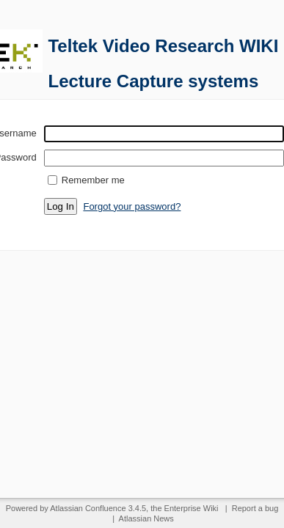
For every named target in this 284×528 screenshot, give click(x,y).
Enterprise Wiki (191, 508)
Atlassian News (146, 518)
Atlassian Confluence (87, 508)
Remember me (93, 180)
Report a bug (255, 508)
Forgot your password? (132, 206)
